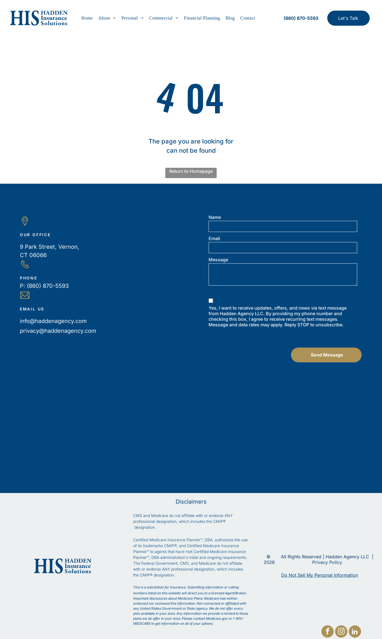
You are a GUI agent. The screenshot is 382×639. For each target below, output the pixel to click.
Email (214, 238)
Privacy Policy (327, 562)
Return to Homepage (191, 171)
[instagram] (341, 632)
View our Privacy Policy (234, 333)
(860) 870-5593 (48, 286)
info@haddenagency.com (53, 321)
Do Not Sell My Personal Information (319, 575)
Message (218, 259)
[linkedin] (355, 632)
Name (215, 217)
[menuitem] (87, 18)
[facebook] (327, 632)
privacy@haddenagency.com (58, 330)
